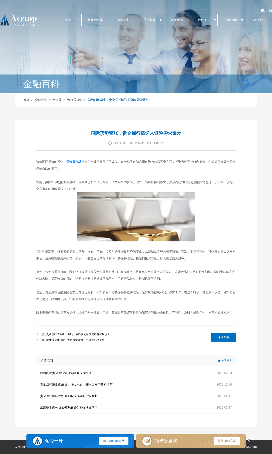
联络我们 (258, 20)
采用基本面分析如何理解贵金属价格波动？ (68, 407)
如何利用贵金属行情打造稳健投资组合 (65, 373)
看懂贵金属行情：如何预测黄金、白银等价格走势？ (76, 339)
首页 (68, 20)
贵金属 (57, 99)
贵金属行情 (74, 99)
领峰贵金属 (95, 20)
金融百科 (231, 20)
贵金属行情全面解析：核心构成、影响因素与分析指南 (76, 384)
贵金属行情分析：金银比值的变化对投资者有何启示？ (78, 334)
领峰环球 (122, 20)
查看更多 (226, 360)
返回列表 (224, 337)
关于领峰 (149, 20)
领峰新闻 (176, 20)
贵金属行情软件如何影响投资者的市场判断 (68, 396)
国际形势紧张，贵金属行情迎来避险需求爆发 (118, 99)
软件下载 (204, 20)
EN (263, 10)
